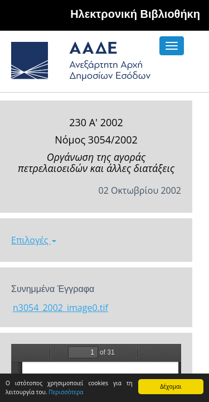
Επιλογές (33, 240)
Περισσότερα (66, 392)
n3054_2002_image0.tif (60, 308)
